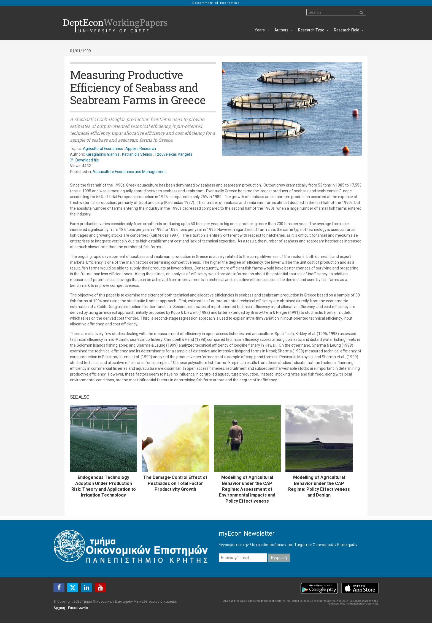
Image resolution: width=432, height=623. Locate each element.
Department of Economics (216, 3)
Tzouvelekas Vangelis (174, 154)
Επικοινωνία (78, 608)
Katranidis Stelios (137, 154)
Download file (87, 160)
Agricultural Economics (103, 148)
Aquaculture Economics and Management (129, 171)
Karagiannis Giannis (103, 154)
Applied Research (140, 148)
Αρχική (59, 608)
